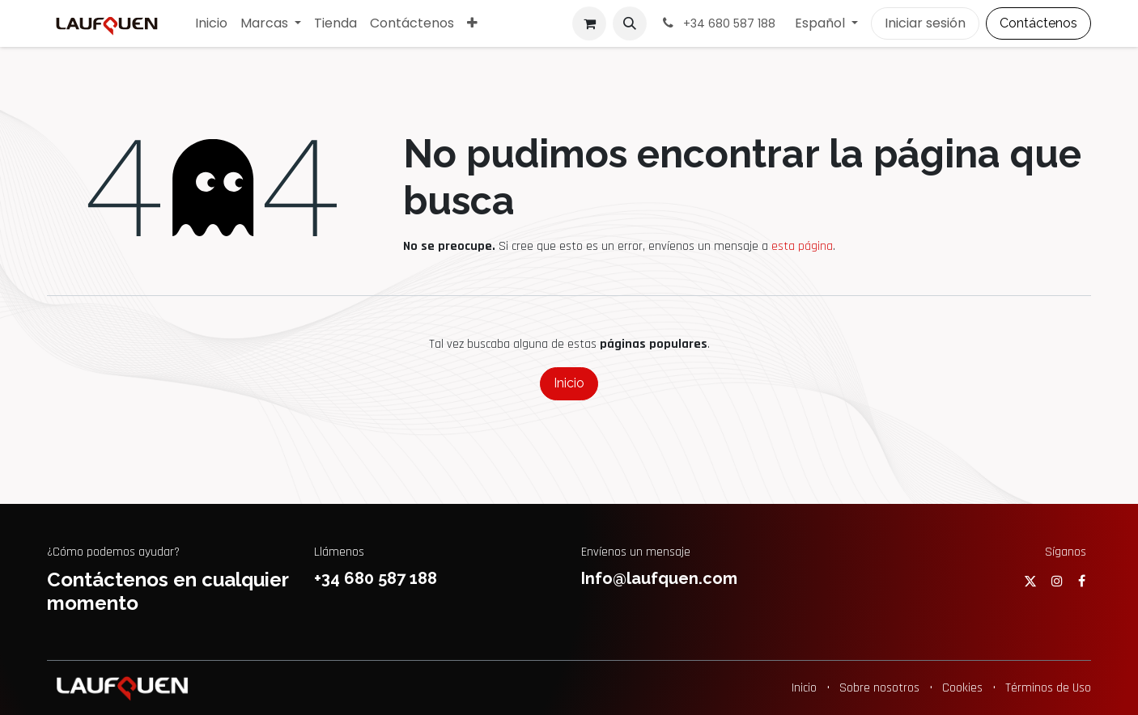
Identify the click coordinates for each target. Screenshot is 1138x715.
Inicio (569, 383)
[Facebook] (1082, 580)
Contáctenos (1038, 23)
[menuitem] (211, 23)
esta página (802, 246)
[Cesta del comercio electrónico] (589, 23)
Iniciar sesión (925, 23)
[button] (630, 23)
